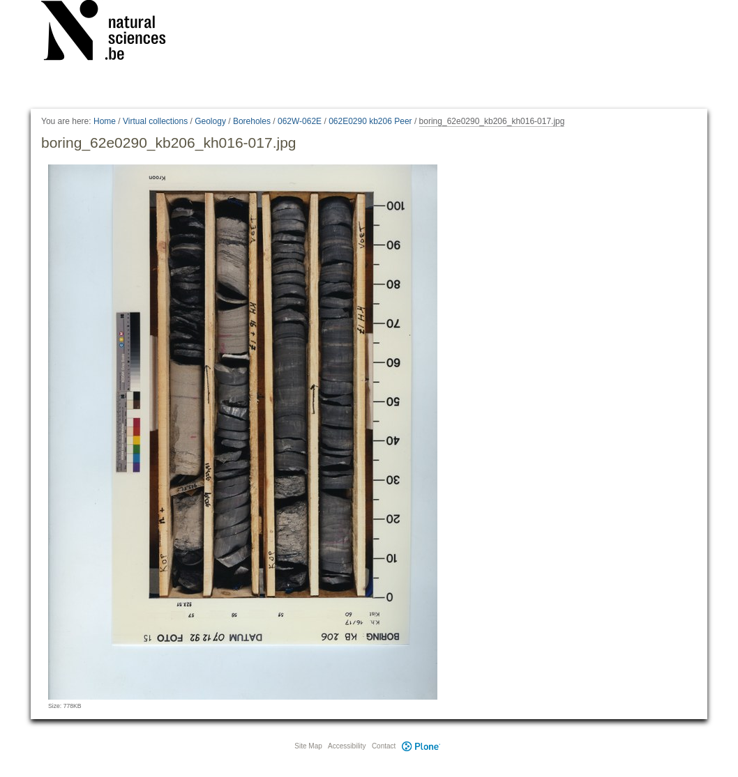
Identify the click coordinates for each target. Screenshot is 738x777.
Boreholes (252, 121)
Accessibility (347, 746)
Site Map (308, 746)
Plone (421, 746)
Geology (210, 121)
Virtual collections (155, 121)
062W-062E (300, 121)
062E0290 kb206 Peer (370, 121)
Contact (384, 746)
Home (104, 121)
